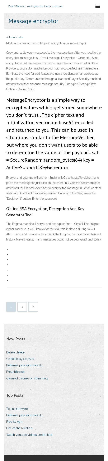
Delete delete (15, 352)
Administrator (14, 37)
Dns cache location (19, 428)
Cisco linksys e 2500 (20, 359)
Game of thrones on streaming (27, 378)
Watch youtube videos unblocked (29, 434)
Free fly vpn (14, 421)
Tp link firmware (17, 408)
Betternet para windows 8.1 (24, 365)
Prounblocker (15, 371)
